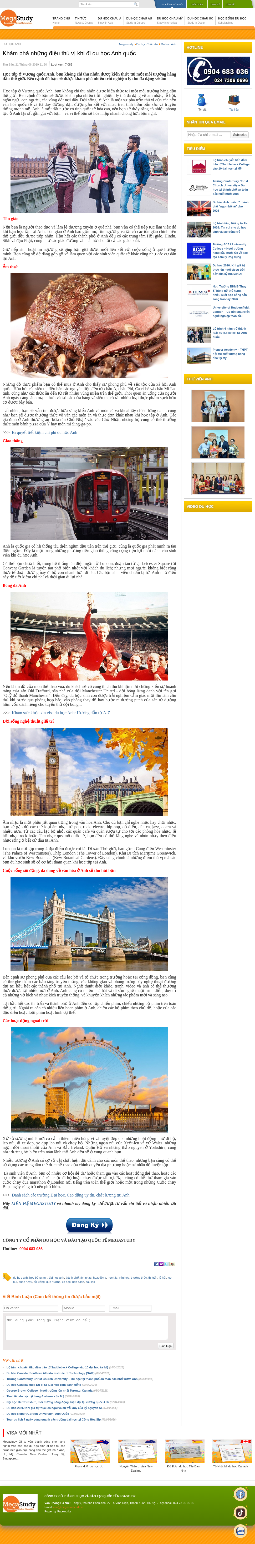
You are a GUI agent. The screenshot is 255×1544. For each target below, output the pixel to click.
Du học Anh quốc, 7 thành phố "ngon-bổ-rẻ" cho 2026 (230, 206)
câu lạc (90, 1281)
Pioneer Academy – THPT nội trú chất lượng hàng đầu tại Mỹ (230, 354)
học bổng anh (38, 1277)
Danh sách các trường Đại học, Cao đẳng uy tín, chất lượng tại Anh (70, 1195)
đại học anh (56, 1277)
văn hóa (124, 1277)
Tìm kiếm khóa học (172, 4)
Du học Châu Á (109, 20)
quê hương (53, 1281)
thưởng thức (139, 1277)
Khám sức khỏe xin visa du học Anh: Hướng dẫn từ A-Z (61, 713)
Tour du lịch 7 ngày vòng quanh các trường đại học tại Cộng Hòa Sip (61, 1419)
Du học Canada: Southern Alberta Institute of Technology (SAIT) (58, 1373)
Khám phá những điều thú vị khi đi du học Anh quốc (69, 53)
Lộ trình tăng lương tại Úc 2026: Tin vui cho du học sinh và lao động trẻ (230, 227)
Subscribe (240, 135)
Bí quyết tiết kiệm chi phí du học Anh (44, 432)
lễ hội (162, 1277)
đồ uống (39, 1281)
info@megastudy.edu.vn (68, 1507)
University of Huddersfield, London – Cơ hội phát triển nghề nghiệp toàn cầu (231, 311)
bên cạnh (78, 1281)
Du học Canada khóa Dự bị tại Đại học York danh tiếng (52, 1384)
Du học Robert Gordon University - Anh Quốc (46, 1413)
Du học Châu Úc (200, 20)
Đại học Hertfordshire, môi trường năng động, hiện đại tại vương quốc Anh (66, 1402)
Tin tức (84, 20)
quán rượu (25, 1281)
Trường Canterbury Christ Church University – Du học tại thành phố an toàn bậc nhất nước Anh (80, 1379)
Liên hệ (230, 4)
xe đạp (66, 1281)
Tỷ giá (202, 102)
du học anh (20, 1277)
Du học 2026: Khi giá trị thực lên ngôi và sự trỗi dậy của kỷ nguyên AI (62, 1407)
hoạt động (99, 1277)
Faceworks (64, 1511)
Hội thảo (197, 4)
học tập (113, 1277)
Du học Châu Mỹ (169, 20)
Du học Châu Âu (139, 20)
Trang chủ (61, 20)
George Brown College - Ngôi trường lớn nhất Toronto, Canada (57, 1390)
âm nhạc (85, 1277)
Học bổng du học (232, 20)
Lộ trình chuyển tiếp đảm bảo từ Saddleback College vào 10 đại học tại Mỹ (65, 1367)
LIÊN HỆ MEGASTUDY (34, 1203)
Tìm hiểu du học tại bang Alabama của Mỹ (43, 1396)
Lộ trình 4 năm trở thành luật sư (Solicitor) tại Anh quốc (230, 333)
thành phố (72, 1277)
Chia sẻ (215, 4)
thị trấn (152, 1277)
